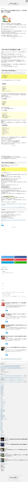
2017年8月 (2, 390)
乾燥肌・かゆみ (3, 409)
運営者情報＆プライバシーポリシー (18, 475)
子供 (5, 267)
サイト (3, 288)
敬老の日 (2, 418)
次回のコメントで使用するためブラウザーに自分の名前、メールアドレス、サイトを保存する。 (13, 292)
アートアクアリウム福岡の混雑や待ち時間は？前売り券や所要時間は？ (10, 366)
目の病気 (2, 424)
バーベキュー (3, 266)
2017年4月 (2, 393)
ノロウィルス (2, 405)
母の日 (1, 420)
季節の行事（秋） (3, 416)
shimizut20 (6, 269)
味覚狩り (2, 414)
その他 (1, 400)
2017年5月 (2, 392)
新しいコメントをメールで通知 (6, 293)
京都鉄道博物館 (3, 411)
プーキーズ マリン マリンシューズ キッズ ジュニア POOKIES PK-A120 (13, 207)
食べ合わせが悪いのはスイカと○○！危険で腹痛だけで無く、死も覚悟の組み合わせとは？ (12, 380)
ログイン (2, 433)
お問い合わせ (8, 475)
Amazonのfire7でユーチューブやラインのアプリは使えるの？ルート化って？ (11, 368)
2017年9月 (2, 389)
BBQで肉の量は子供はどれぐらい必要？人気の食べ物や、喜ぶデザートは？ (12, 359)
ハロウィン (2, 406)
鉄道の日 (2, 428)
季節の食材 (2, 417)
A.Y (25, 380)
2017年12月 (2, 387)
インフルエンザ (3, 402)
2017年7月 (2, 391)
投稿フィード (2, 434)
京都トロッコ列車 (3, 410)
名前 (2, 283)
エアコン (2, 404)
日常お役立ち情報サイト (14, 3)
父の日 (1, 423)
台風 (1, 413)
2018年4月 (2, 386)
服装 (6, 267)
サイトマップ (12, 475)
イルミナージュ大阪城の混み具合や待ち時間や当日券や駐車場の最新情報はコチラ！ (12, 365)
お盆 (1, 398)
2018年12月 (2, 385)
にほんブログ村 (3, 470)
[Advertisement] (14, 43)
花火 (1, 427)
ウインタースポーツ (3, 403)
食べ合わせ (2, 430)
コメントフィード (3, 435)
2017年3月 (2, 394)
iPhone (1, 397)
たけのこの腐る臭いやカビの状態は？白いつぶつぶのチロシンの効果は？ (12, 358)
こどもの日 (2, 399)
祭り (1, 425)
